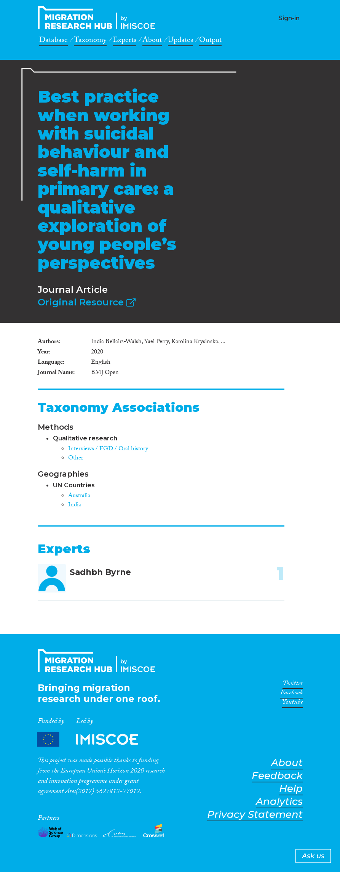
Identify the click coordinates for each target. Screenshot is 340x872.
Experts (124, 41)
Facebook (291, 694)
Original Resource (87, 302)
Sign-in (289, 18)
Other (75, 458)
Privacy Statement (255, 815)
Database (53, 41)
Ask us (313, 856)
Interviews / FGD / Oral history (108, 449)
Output (210, 41)
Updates (180, 41)
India (74, 505)
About (152, 41)
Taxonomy (90, 41)
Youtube (292, 703)
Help (291, 789)
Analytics (279, 802)
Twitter (293, 684)
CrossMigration (99, 17)
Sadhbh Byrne (100, 572)
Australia (79, 496)
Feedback (277, 776)
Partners (94, 739)
